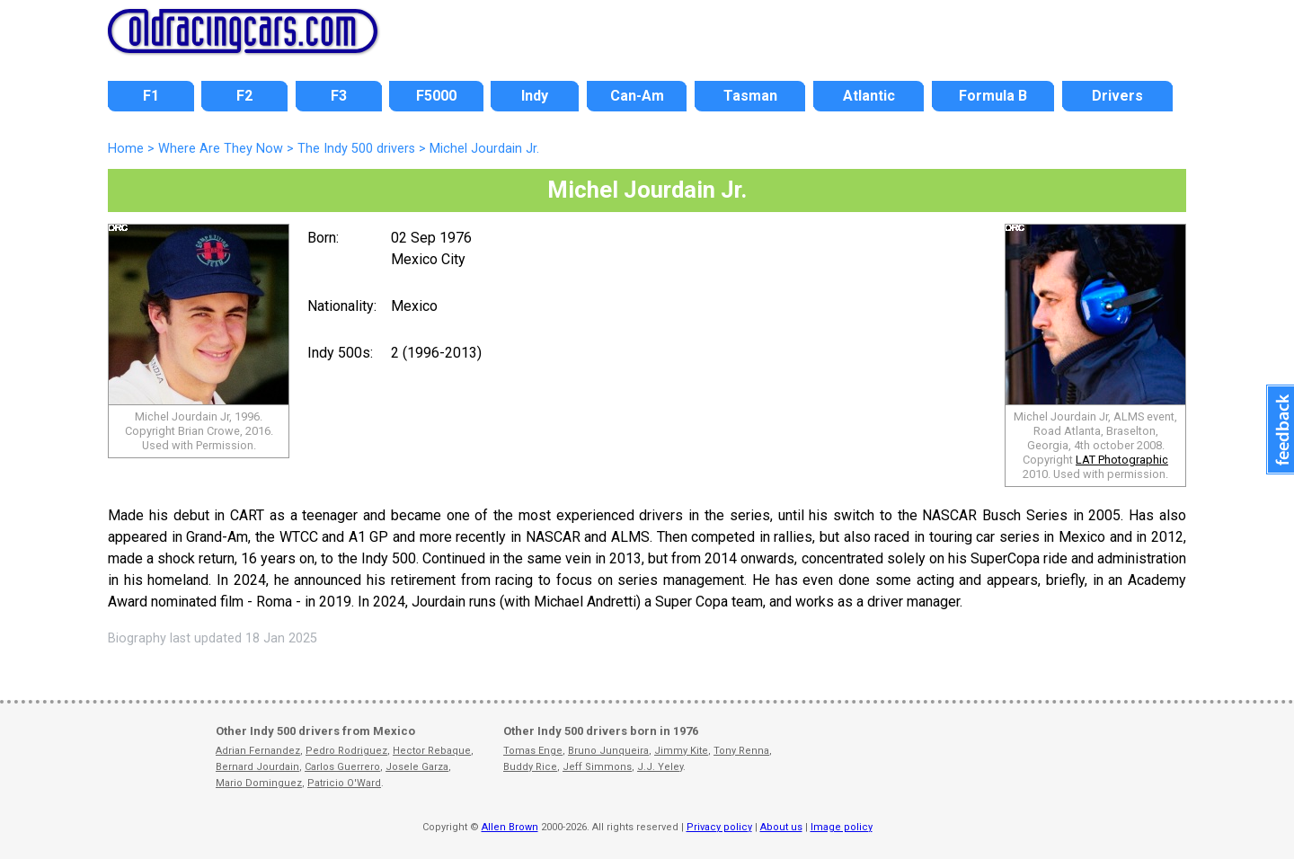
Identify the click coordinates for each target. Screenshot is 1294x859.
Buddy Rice (530, 767)
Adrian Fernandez (258, 751)
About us (781, 827)
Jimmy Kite (681, 751)
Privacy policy (719, 827)
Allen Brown (510, 827)
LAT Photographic (1122, 459)
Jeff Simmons (597, 767)
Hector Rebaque (432, 751)
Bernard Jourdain (257, 767)
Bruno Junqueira (608, 751)
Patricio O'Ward (344, 783)
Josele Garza (417, 767)
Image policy (842, 827)
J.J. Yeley (660, 767)
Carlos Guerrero (342, 767)
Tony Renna (741, 751)
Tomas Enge (533, 751)
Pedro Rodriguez (346, 751)
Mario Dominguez (259, 783)
